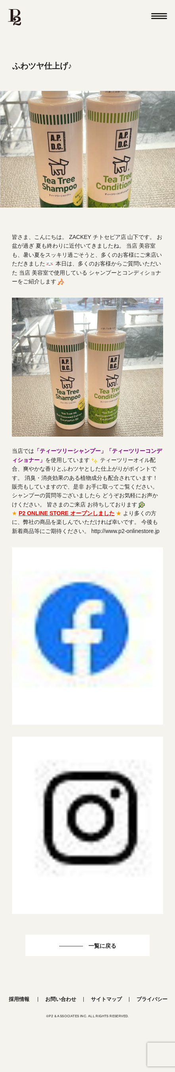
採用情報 (19, 999)
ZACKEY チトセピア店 (97, 237)
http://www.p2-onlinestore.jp (125, 531)
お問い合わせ (60, 999)
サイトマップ (106, 999)
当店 (17, 451)
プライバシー (152, 999)
